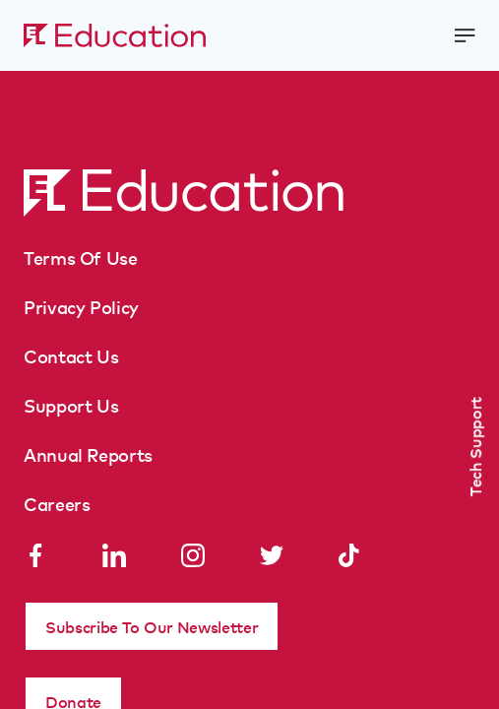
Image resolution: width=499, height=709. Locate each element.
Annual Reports (88, 454)
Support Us (71, 405)
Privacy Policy (81, 306)
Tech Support (474, 446)
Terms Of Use (81, 257)
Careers (57, 503)
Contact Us (71, 355)
